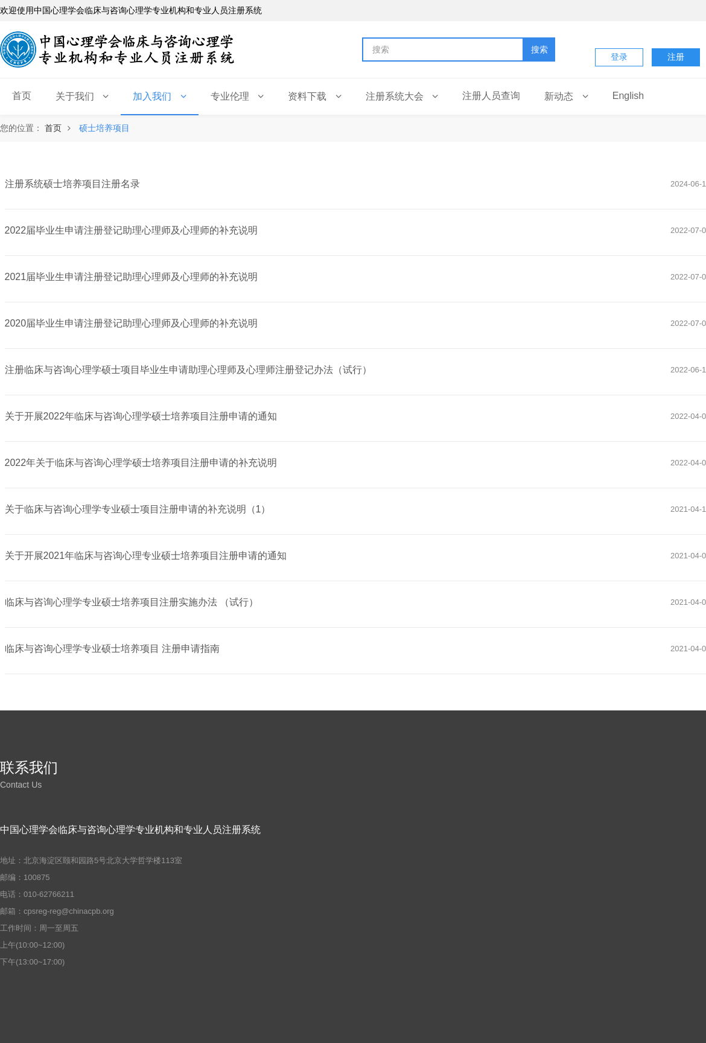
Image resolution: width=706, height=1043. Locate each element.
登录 (619, 57)
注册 (675, 57)
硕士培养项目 (104, 128)
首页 (53, 128)
